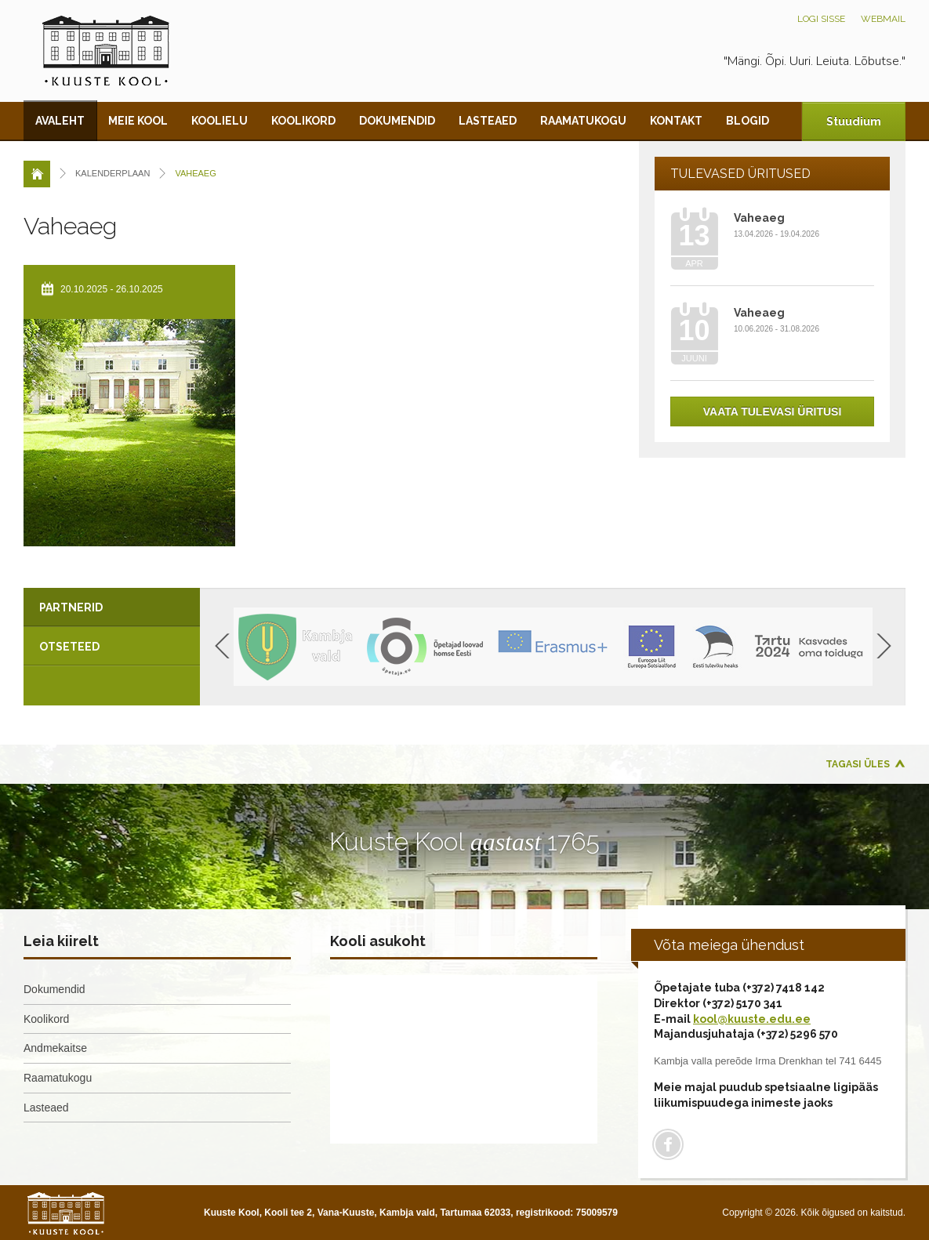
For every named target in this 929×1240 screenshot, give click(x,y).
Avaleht (60, 120)
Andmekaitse (55, 1048)
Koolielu (219, 120)
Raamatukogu (583, 120)
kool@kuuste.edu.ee (752, 1019)
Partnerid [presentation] (71, 607)
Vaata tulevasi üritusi (772, 411)
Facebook (668, 1144)
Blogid (747, 120)
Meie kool (138, 120)
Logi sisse (821, 18)
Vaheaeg (759, 218)
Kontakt (676, 120)
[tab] (112, 607)
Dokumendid (397, 120)
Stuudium (853, 121)
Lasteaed (488, 120)
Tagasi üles (858, 764)
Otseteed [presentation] (69, 646)
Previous (222, 645)
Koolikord (303, 120)
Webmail (883, 18)
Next (883, 645)
